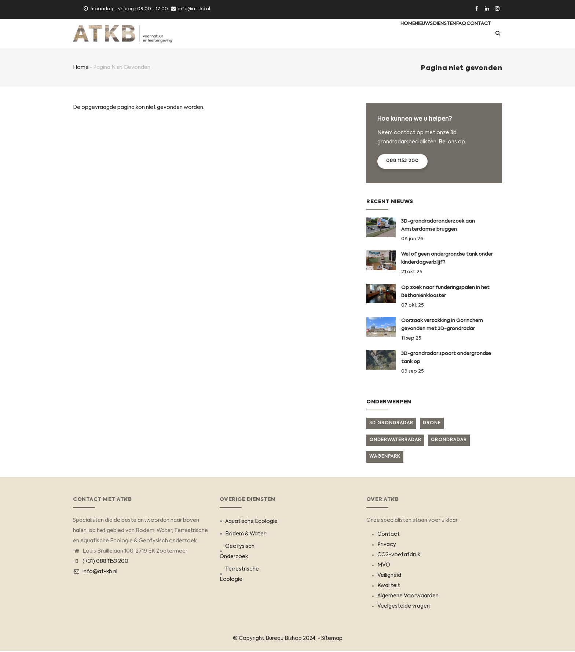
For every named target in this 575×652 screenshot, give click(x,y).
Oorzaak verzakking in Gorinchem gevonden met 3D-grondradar (442, 325)
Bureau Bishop (283, 639)
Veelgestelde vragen (403, 606)
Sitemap (332, 639)
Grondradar (449, 440)
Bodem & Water (245, 534)
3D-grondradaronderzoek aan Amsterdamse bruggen (438, 226)
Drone (432, 423)
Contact (475, 34)
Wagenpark (384, 457)
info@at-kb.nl (95, 572)
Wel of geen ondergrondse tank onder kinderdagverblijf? (447, 259)
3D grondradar (391, 423)
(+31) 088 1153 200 (105, 562)
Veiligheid (389, 576)
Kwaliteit (388, 586)
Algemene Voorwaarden (408, 596)
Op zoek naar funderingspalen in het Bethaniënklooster (445, 292)
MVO (383, 565)
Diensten (426, 34)
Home (374, 34)
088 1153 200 (402, 162)
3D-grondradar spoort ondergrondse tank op (446, 358)
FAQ (450, 34)
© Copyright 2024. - (277, 639)
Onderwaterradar (395, 440)
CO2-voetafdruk (398, 555)
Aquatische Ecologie (251, 522)
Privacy (386, 545)
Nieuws (398, 34)
